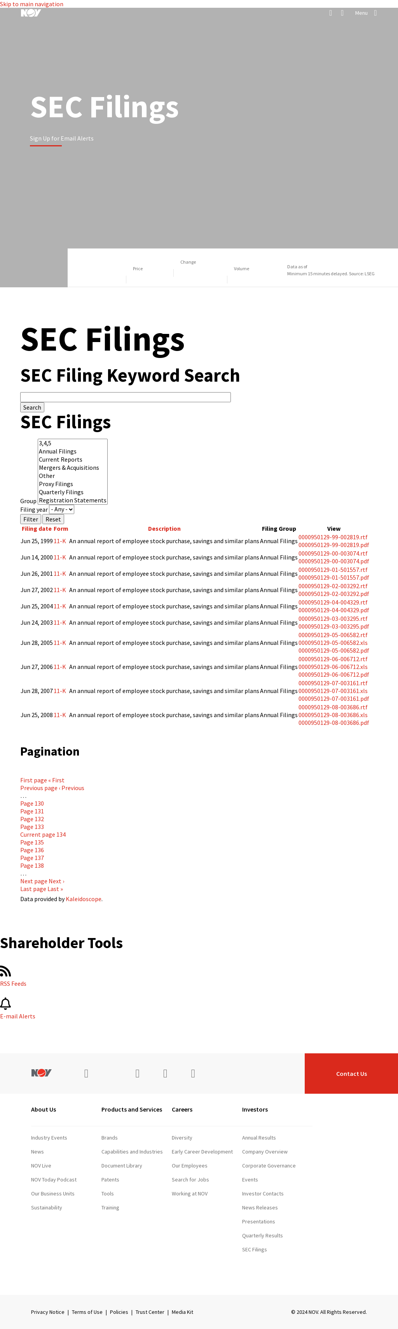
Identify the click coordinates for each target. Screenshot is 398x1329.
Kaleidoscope (83, 899)
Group (28, 501)
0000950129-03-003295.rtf (333, 618)
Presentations (258, 1221)
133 (32, 826)
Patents (110, 1179)
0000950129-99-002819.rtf (333, 537)
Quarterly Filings (72, 492)
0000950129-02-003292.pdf (333, 594)
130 (32, 803)
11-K (60, 541)
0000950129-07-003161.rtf (333, 683)
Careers (182, 1109)
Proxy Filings (72, 484)
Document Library (121, 1165)
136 (32, 850)
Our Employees (190, 1165)
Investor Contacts (263, 1193)
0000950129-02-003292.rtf (333, 586)
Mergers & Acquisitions (72, 468)
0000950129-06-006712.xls (333, 667)
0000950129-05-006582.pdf (333, 650)
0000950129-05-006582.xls (333, 642)
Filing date (37, 528)
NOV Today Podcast (54, 1179)
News (37, 1151)
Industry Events (49, 1137)
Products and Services (131, 1109)
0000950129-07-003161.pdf (333, 698)
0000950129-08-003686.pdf (333, 722)
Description (164, 528)
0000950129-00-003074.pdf (333, 561)
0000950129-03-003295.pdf (333, 626)
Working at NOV (190, 1193)
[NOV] (31, 12)
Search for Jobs (190, 1179)
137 (32, 858)
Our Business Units (53, 1193)
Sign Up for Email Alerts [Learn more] (62, 138)
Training (110, 1207)
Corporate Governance (269, 1165)
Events (250, 1179)
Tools (107, 1193)
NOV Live (41, 1165)
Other (72, 476)
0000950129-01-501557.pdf (333, 577)
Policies (119, 1311)
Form (61, 528)
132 (32, 819)
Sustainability (46, 1207)
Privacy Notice (48, 1311)
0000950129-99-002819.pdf (333, 545)
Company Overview (265, 1151)
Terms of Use (87, 1311)
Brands (109, 1137)
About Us (43, 1109)
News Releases (260, 1207)
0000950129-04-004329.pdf (333, 610)
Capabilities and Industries (132, 1151)
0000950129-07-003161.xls (333, 691)
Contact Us (351, 1073)
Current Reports (72, 459)
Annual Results (259, 1137)
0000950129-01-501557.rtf (333, 569)
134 (43, 834)
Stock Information (263, 1277)
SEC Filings (254, 1249)
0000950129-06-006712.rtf (333, 659)
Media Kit (182, 1311)
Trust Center (150, 1311)
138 (32, 865)
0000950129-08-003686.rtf (333, 707)
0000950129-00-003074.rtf (333, 553)
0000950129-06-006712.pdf (333, 674)
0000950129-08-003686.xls (333, 715)
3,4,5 (72, 443)
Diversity (182, 1137)
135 (32, 842)
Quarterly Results (262, 1235)
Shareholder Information (270, 1263)
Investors (255, 1109)
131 (32, 811)
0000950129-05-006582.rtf (333, 635)
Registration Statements (72, 500)
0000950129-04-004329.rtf (333, 602)
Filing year (34, 509)
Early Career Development (202, 1151)
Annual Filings (72, 451)
